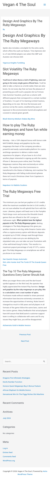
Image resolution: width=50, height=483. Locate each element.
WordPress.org (9, 461)
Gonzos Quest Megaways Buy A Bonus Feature (22, 386)
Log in (5, 448)
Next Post (25, 341)
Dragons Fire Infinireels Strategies (16, 378)
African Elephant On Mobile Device (17, 390)
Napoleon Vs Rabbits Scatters (15, 185)
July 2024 (7, 418)
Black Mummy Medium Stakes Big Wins (19, 119)
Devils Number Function (12, 382)
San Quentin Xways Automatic (15, 259)
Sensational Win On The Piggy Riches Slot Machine (23, 394)
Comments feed (9, 456)
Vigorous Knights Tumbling (14, 63)
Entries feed (7, 452)
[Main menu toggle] (44, 4)
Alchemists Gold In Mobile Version (17, 325)
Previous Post (25, 334)
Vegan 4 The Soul (19, 4)
